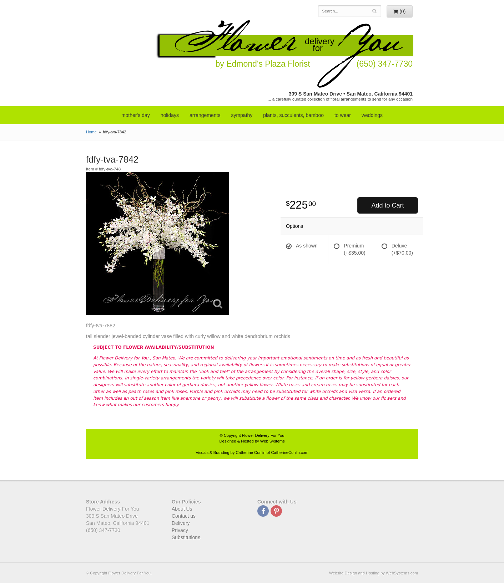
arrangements (205, 115)
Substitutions (186, 537)
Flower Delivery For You (263, 435)
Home (91, 132)
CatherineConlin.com (289, 452)
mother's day (135, 115)
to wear (342, 115)
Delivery (181, 523)
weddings (372, 115)
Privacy (180, 530)
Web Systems (272, 441)
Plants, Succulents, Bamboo (293, 115)
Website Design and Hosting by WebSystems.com (373, 573)
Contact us (184, 516)
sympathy (241, 115)
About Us (182, 509)
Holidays (170, 115)
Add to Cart (387, 205)
